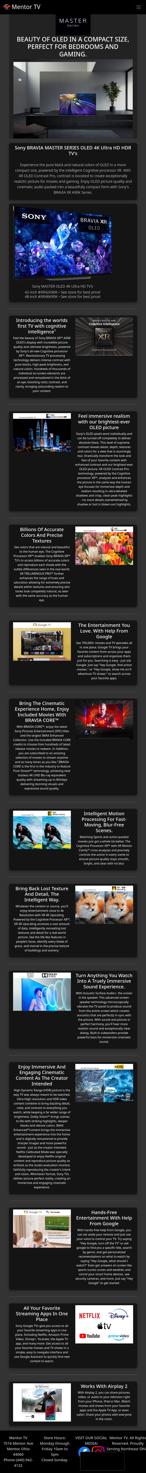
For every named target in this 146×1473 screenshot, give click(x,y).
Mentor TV (21, 7)
